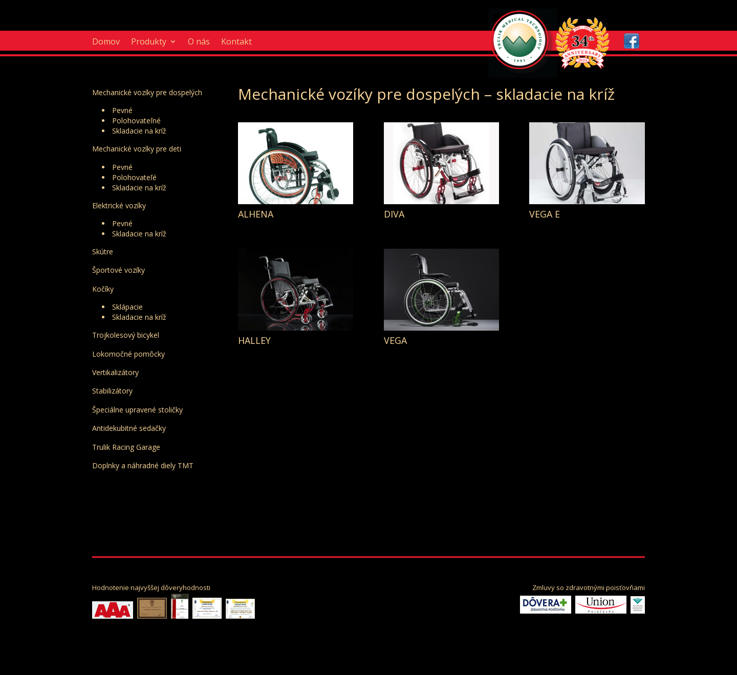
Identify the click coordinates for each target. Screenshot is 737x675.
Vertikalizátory (115, 372)
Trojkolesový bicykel (125, 335)
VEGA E (544, 214)
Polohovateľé (134, 177)
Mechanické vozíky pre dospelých (147, 92)
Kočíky (103, 289)
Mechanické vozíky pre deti (136, 149)
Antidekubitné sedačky (129, 428)
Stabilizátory (112, 391)
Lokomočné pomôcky (128, 354)
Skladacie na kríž (139, 131)
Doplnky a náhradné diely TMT (142, 465)
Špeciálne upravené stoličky (137, 410)
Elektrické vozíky (119, 205)
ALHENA (255, 214)
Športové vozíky (118, 270)
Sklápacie (127, 307)
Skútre (102, 251)
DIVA (394, 214)
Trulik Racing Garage (126, 447)
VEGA (395, 340)
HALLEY (254, 340)
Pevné (122, 110)
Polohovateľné (136, 120)
